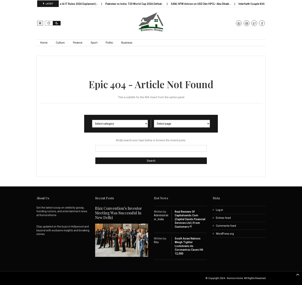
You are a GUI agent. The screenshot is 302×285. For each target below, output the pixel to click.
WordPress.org (225, 233)
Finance (77, 42)
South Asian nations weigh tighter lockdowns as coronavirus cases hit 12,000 (189, 246)
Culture (60, 42)
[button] (40, 23)
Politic (109, 42)
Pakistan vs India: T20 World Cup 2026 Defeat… (136, 3)
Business (126, 42)
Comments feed (226, 225)
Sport (94, 42)
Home (44, 42)
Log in (219, 209)
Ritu (156, 242)
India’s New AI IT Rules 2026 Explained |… (74, 3)
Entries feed (223, 217)
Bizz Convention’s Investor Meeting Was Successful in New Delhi (118, 213)
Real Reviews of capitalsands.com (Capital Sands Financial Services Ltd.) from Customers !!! (190, 219)
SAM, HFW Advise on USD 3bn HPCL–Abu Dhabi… (202, 3)
